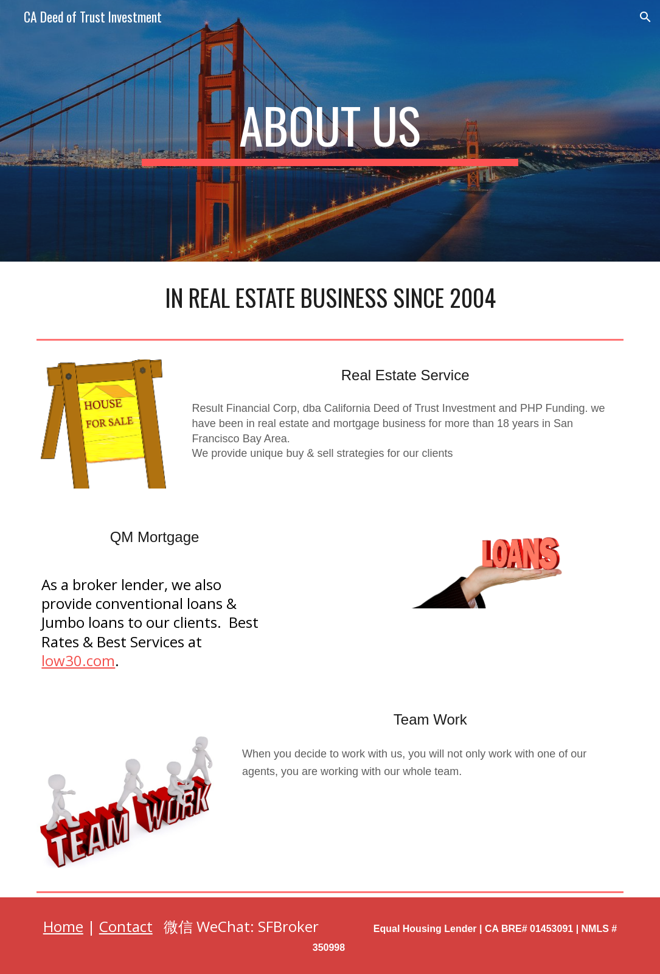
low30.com (78, 660)
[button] (645, 17)
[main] (330, 131)
